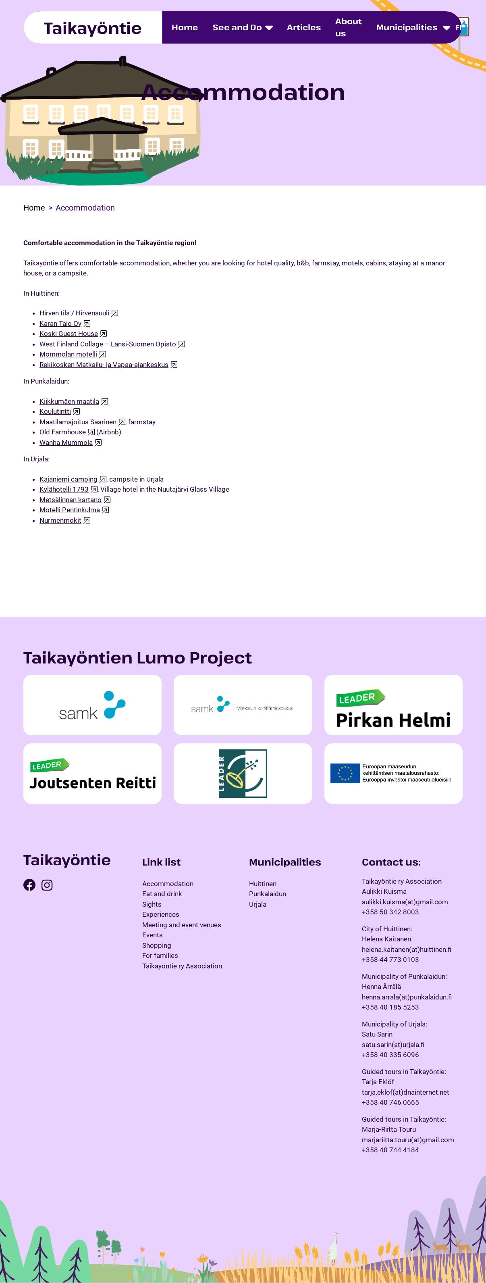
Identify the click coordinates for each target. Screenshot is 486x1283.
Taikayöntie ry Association (182, 966)
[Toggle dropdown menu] (446, 27)
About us (348, 27)
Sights (152, 904)
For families (160, 955)
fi (458, 27)
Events (152, 935)
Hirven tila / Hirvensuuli (74, 313)
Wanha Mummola (66, 442)
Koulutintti (55, 411)
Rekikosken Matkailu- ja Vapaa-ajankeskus (103, 365)
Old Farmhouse (62, 432)
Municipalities (406, 27)
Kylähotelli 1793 (64, 489)
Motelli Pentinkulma (69, 510)
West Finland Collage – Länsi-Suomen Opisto (107, 344)
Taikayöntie (93, 27)
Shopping (156, 945)
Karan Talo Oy (60, 323)
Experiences (160, 914)
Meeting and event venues (181, 925)
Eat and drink (162, 894)
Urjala (257, 904)
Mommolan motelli (68, 354)
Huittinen (262, 884)
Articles (304, 27)
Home (185, 27)
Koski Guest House (68, 334)
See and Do (237, 27)
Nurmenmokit (60, 520)
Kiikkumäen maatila (69, 401)
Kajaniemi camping (68, 479)
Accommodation (167, 884)
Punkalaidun (267, 894)
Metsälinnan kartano (70, 500)
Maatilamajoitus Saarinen (77, 422)
